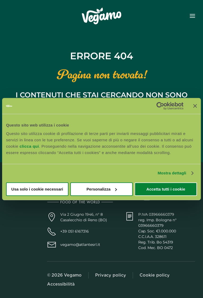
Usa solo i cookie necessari (37, 189)
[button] (192, 15)
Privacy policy (110, 275)
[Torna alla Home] (101, 15)
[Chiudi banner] (195, 106)
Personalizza (101, 189)
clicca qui (29, 146)
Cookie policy (155, 275)
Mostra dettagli (172, 173)
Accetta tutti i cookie (165, 189)
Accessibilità (61, 284)
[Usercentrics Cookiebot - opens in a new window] (160, 106)
